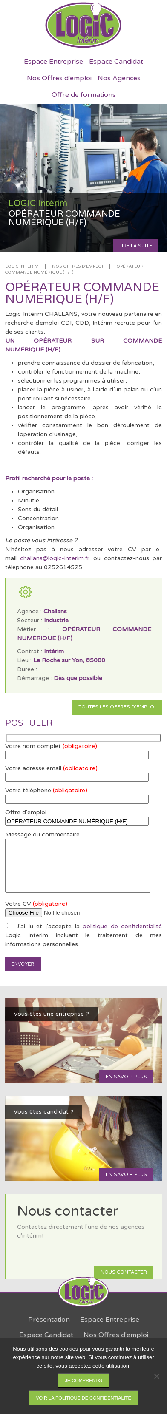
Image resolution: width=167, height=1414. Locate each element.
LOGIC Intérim (22, 266)
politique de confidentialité (122, 926)
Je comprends (83, 1380)
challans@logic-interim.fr (54, 558)
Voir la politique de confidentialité (83, 1397)
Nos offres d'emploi (77, 266)
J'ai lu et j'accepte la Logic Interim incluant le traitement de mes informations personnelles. (83, 935)
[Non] (156, 1376)
